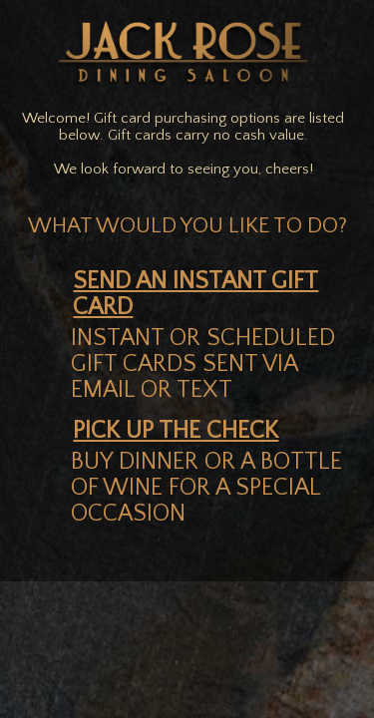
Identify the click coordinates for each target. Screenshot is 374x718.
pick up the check (175, 431)
